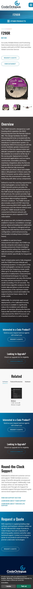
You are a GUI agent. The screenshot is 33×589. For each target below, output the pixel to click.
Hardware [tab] (27, 381)
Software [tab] (5, 381)
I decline (8, 586)
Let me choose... (5, 582)
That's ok (23, 586)
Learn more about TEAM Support (13, 501)
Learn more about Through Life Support (13, 504)
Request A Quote (16, 339)
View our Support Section (11, 498)
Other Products (16, 21)
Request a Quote (10, 58)
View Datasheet (10, 64)
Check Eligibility (16, 361)
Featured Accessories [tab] (16, 381)
